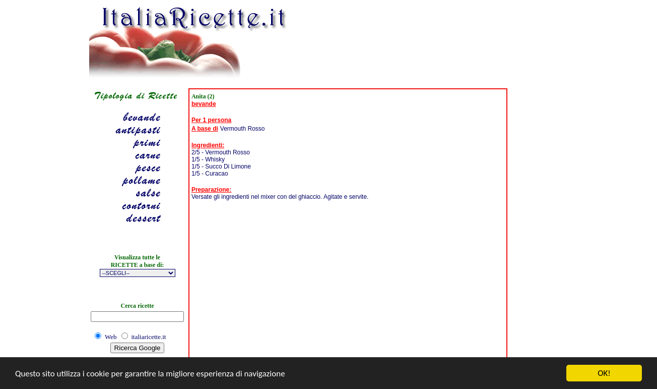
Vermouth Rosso (242, 128)
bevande (203, 103)
